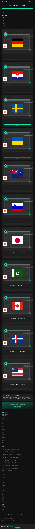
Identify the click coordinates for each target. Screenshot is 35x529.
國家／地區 (4, 15)
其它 (21, 514)
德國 (3, 22)
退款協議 (14, 520)
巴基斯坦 (4, 25)
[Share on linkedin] (3, 415)
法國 (3, 23)
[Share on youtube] (6, 415)
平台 (3, 12)
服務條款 (3, 520)
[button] (30, 1)
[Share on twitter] (2, 415)
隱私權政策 (6, 520)
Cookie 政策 (10, 520)
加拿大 (4, 17)
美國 (3, 20)
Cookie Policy (11, 526)
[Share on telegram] (5, 415)
